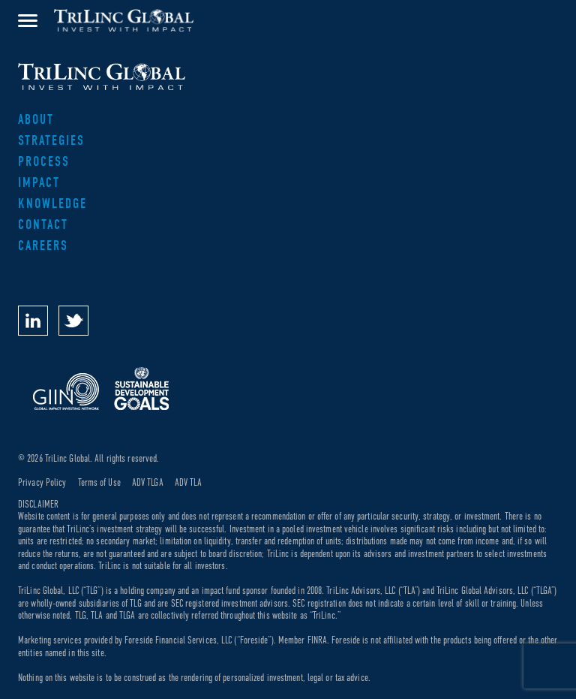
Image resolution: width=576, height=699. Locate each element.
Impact (39, 183)
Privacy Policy (42, 482)
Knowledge (52, 204)
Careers (43, 246)
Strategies (51, 141)
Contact (43, 225)
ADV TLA (188, 482)
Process (44, 162)
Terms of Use (99, 482)
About (36, 120)
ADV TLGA (148, 482)
